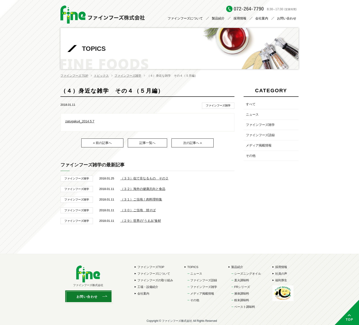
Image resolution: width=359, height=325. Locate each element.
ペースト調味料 (244, 307)
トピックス (101, 75)
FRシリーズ (242, 287)
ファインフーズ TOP (74, 75)
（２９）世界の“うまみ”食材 (140, 220)
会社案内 (261, 18)
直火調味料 (241, 280)
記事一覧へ (147, 143)
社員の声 (281, 273)
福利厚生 (281, 280)
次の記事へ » (192, 143)
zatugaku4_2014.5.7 (79, 121)
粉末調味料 (241, 300)
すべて (251, 104)
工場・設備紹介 (147, 287)
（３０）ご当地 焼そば (138, 210)
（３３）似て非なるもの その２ (144, 178)
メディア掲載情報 (259, 145)
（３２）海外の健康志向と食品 (142, 189)
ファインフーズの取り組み (155, 280)
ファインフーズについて (185, 18)
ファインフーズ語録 (260, 135)
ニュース (252, 114)
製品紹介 (218, 18)
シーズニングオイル (247, 273)
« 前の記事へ (102, 143)
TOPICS (192, 267)
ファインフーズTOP (150, 267)
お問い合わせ (286, 18)
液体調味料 (241, 293)
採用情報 (240, 18)
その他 (251, 155)
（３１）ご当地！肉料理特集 (141, 199)
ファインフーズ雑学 (127, 75)
